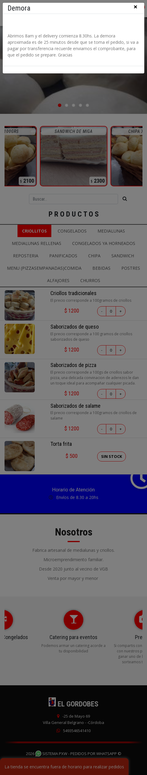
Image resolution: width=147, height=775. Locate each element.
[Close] (135, 7)
